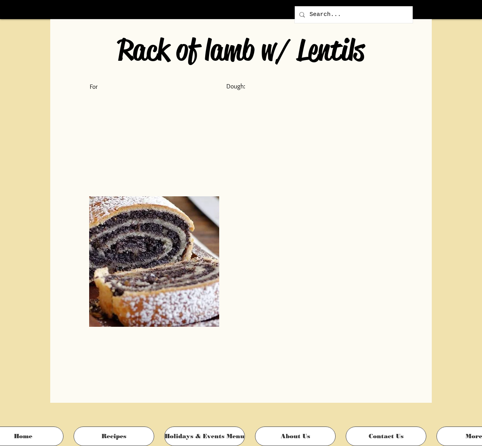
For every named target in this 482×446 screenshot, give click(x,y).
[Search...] (353, 14)
